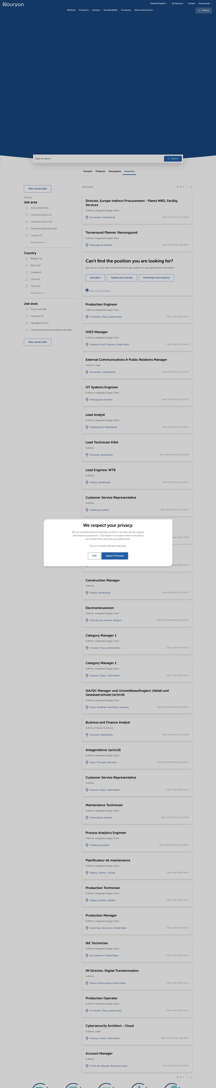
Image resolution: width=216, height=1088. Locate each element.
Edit (94, 556)
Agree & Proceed (115, 556)
